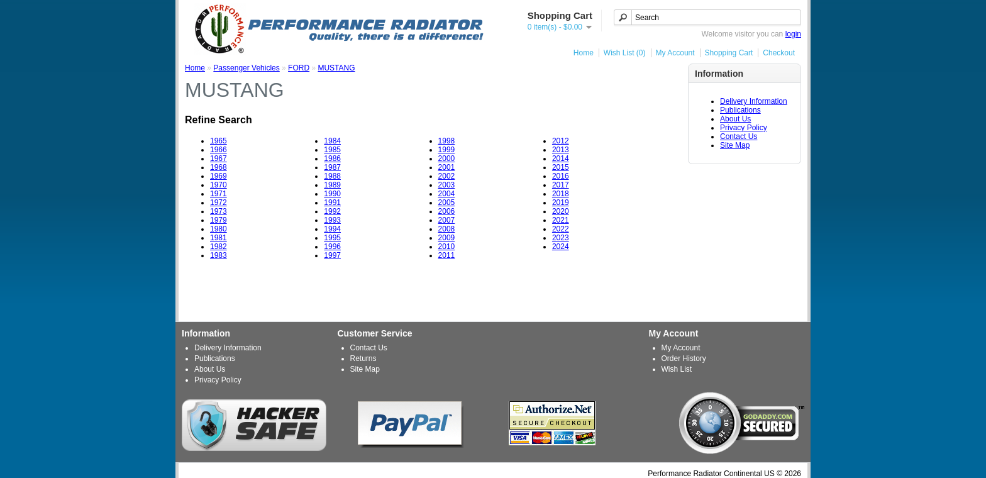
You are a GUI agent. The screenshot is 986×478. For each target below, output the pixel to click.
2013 (560, 149)
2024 (560, 246)
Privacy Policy (743, 127)
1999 (446, 149)
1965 (218, 140)
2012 (560, 140)
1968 (218, 167)
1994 (332, 229)
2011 (446, 255)
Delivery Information (753, 101)
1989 (332, 185)
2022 (560, 229)
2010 (446, 246)
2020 (560, 211)
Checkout (779, 52)
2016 (560, 176)
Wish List (677, 369)
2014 (560, 158)
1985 (332, 149)
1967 (218, 158)
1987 (332, 167)
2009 (446, 237)
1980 (218, 229)
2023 (560, 237)
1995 (332, 237)
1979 (218, 220)
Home (583, 52)
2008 (446, 229)
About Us (735, 118)
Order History (684, 358)
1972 (218, 202)
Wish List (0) (625, 52)
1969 (218, 176)
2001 (446, 167)
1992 (332, 211)
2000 (446, 158)
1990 (332, 193)
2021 (560, 220)
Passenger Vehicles (246, 68)
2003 (446, 185)
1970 (218, 185)
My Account (675, 52)
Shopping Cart (729, 52)
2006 (446, 211)
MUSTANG (336, 68)
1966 (218, 149)
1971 (218, 193)
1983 (218, 255)
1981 (218, 237)
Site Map (735, 145)
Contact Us (738, 136)
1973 (218, 211)
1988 (332, 176)
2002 (446, 176)
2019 (560, 202)
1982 (218, 246)
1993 (332, 220)
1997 (332, 255)
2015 (560, 167)
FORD (298, 68)
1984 (332, 140)
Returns (363, 358)
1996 (332, 246)
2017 (560, 185)
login (793, 34)
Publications (740, 110)
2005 (446, 202)
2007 (446, 220)
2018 (560, 193)
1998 (446, 140)
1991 (332, 202)
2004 (446, 193)
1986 (332, 158)
